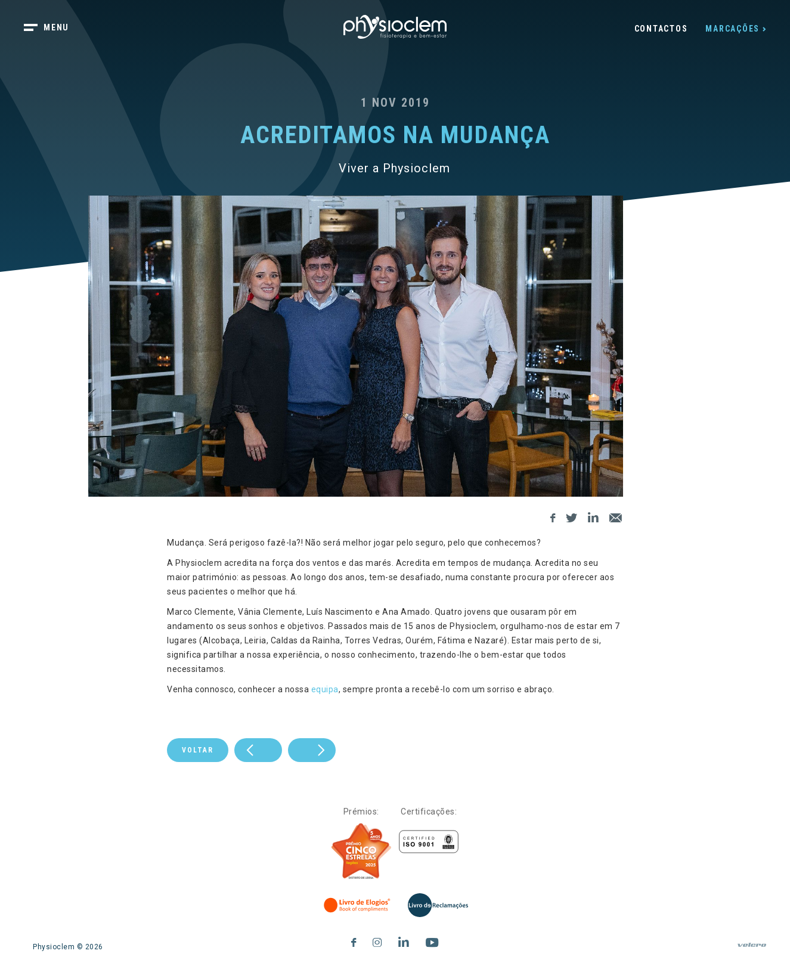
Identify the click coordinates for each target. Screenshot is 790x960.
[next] (258, 750)
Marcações (732, 28)
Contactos (661, 28)
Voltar (197, 750)
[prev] (312, 750)
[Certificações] (428, 842)
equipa (325, 689)
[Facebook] (553, 516)
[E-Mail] (616, 516)
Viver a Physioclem (394, 168)
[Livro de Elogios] (357, 905)
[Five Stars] (361, 851)
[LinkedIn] (593, 516)
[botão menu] (53, 28)
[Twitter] (572, 516)
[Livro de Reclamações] (438, 905)
